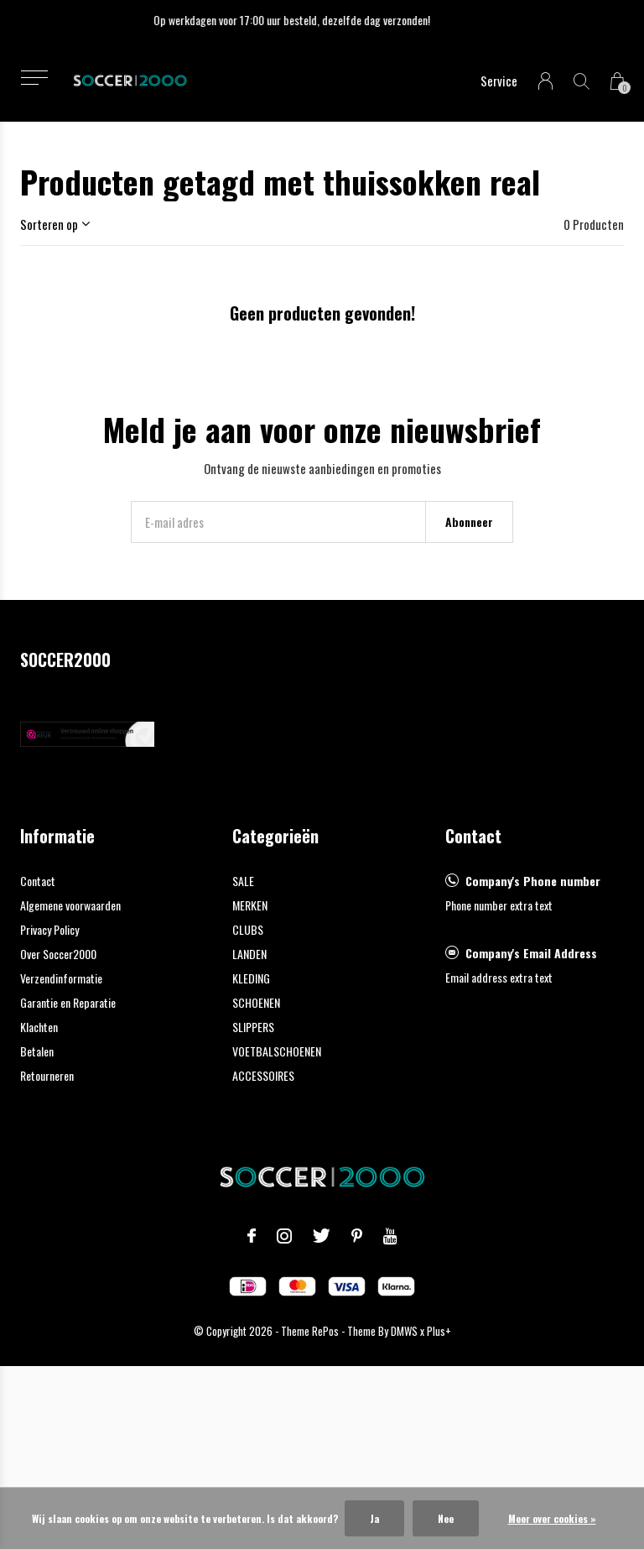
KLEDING (251, 978)
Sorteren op (49, 224)
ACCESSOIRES (263, 1075)
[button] (34, 77)
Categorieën (275, 835)
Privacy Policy (49, 929)
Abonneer (469, 521)
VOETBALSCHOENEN (276, 1051)
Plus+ (439, 1330)
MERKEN (249, 905)
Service (498, 80)
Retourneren (47, 1075)
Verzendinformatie (61, 978)
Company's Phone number (532, 880)
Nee (446, 1518)
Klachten (39, 1026)
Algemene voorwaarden (70, 905)
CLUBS (247, 929)
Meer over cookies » (552, 1518)
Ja (374, 1518)
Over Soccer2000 (58, 953)
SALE (243, 880)
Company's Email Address (531, 953)
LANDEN (249, 953)
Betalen (37, 1051)
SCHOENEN (256, 1002)
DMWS (404, 1330)
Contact (37, 880)
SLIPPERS (253, 1026)
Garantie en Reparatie (68, 1002)
